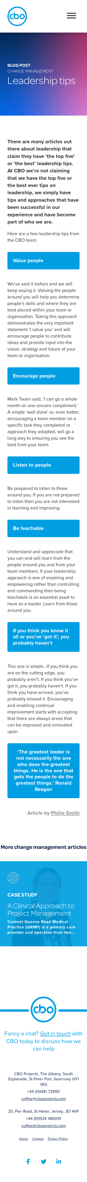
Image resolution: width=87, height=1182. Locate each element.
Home (23, 1138)
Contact (38, 1138)
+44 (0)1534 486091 (43, 1118)
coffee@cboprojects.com (43, 1099)
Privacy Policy (58, 1138)
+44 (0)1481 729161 (43, 1091)
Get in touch (55, 1033)
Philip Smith (65, 813)
